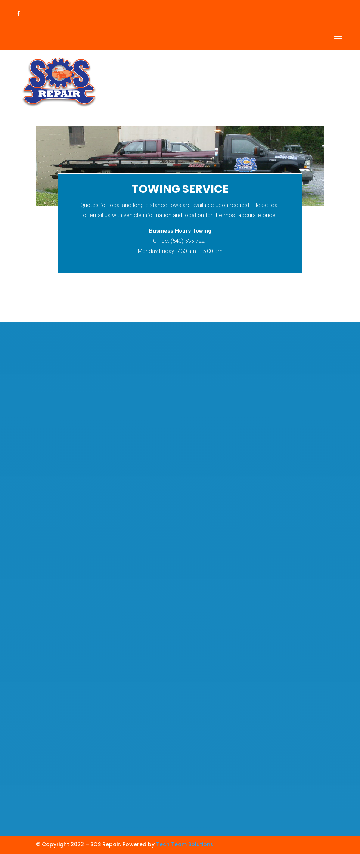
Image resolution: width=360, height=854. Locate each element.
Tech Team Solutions (184, 844)
